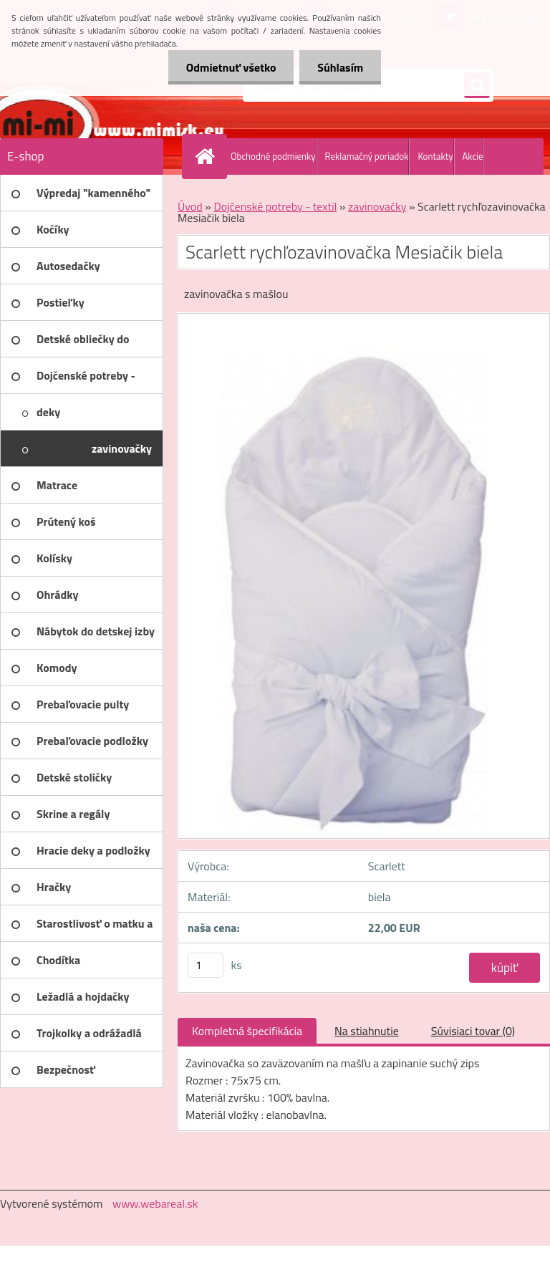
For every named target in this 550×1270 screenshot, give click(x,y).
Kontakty (435, 156)
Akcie (473, 156)
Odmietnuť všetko (230, 67)
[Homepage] (207, 156)
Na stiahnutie (366, 1030)
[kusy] (205, 965)
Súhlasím (340, 67)
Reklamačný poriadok (367, 156)
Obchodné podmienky (273, 156)
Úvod (190, 206)
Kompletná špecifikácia (247, 1030)
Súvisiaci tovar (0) (473, 1030)
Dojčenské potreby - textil (275, 206)
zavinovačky (377, 206)
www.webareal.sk (155, 1203)
